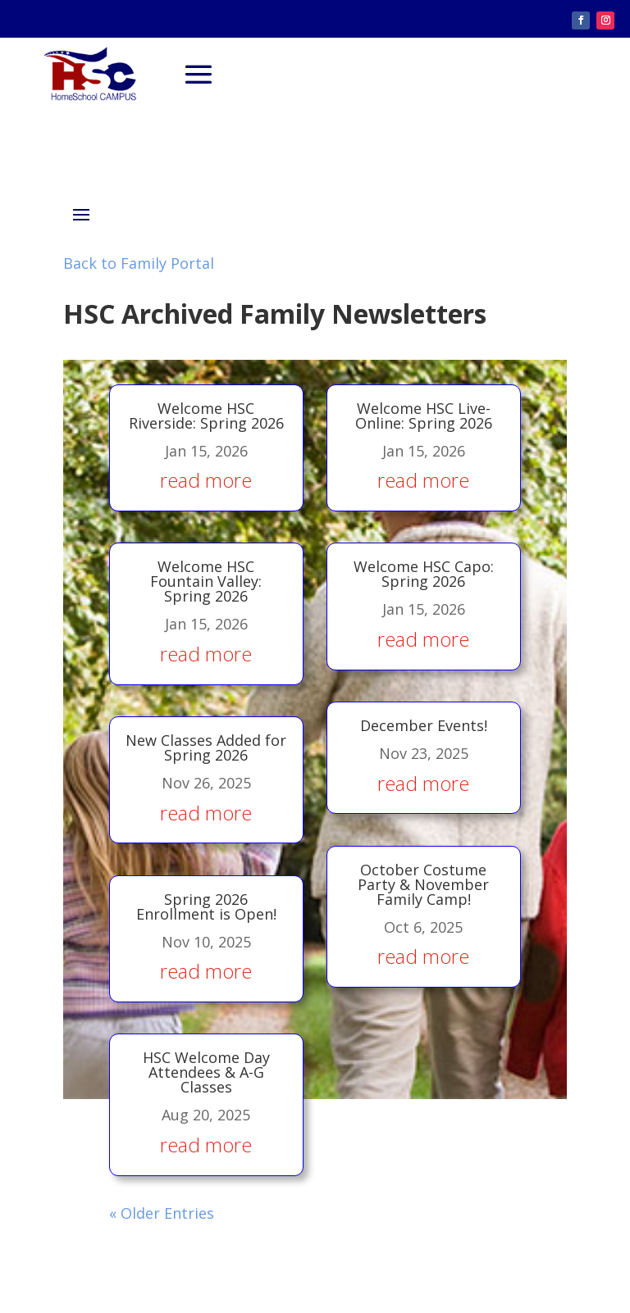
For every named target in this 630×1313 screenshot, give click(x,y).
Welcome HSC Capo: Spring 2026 (422, 563)
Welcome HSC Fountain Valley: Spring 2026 (207, 570)
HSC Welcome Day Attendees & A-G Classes (211, 1012)
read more (207, 475)
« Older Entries (169, 1133)
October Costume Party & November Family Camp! (420, 846)
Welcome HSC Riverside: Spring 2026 (206, 414)
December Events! (421, 702)
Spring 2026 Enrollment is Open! (210, 866)
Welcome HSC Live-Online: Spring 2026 (423, 414)
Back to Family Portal (138, 263)
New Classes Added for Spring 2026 (208, 722)
